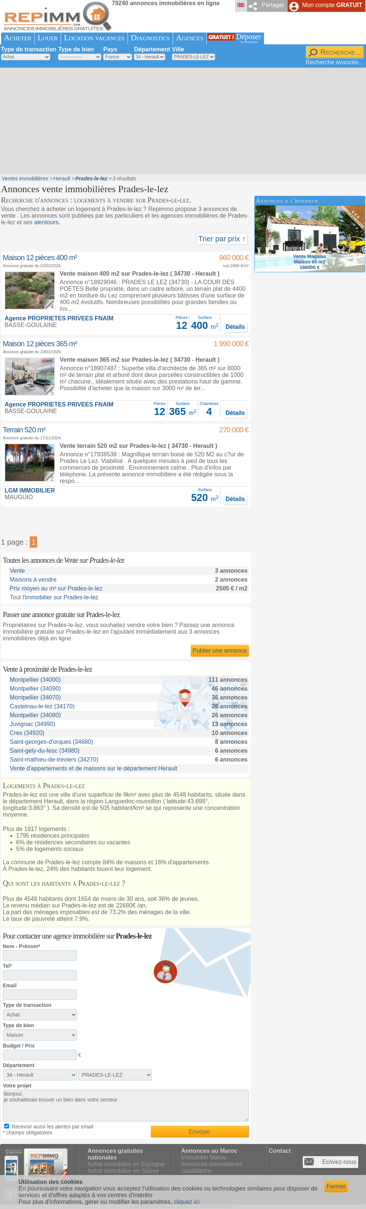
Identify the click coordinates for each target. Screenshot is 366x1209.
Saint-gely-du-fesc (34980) (45, 750)
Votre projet (17, 1086)
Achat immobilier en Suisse (123, 1171)
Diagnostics (150, 37)
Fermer (336, 1186)
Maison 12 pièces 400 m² (40, 257)
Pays (110, 49)
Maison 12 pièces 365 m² (40, 344)
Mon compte (332, 5)
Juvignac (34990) (32, 724)
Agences (189, 37)
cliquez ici (186, 1202)
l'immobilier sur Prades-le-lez (60, 597)
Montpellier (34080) (35, 715)
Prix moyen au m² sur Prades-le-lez (56, 588)
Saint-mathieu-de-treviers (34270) (54, 759)
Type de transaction (29, 49)
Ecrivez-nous (339, 1162)
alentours (46, 222)
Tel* (7, 966)
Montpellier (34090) (35, 688)
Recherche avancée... (334, 62)
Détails (235, 327)
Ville (178, 49)
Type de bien (76, 49)
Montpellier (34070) (35, 697)
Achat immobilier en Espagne (126, 1164)
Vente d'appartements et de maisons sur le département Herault (93, 768)
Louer (48, 37)
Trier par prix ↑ (221, 239)
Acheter (17, 37)
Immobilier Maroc (204, 1157)
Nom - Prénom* (21, 946)
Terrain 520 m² (24, 430)
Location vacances (94, 37)
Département (152, 49)
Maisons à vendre (33, 579)
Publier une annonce (220, 650)
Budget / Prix (19, 1046)
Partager (273, 5)
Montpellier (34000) (35, 680)
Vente (17, 571)
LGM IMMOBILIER (30, 490)
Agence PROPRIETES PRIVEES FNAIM (59, 318)
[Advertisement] (143, 120)
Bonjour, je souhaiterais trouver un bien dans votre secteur (126, 1105)
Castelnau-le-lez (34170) (42, 706)
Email (10, 985)
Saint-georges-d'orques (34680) (51, 742)
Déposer (248, 38)
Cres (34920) (27, 733)
